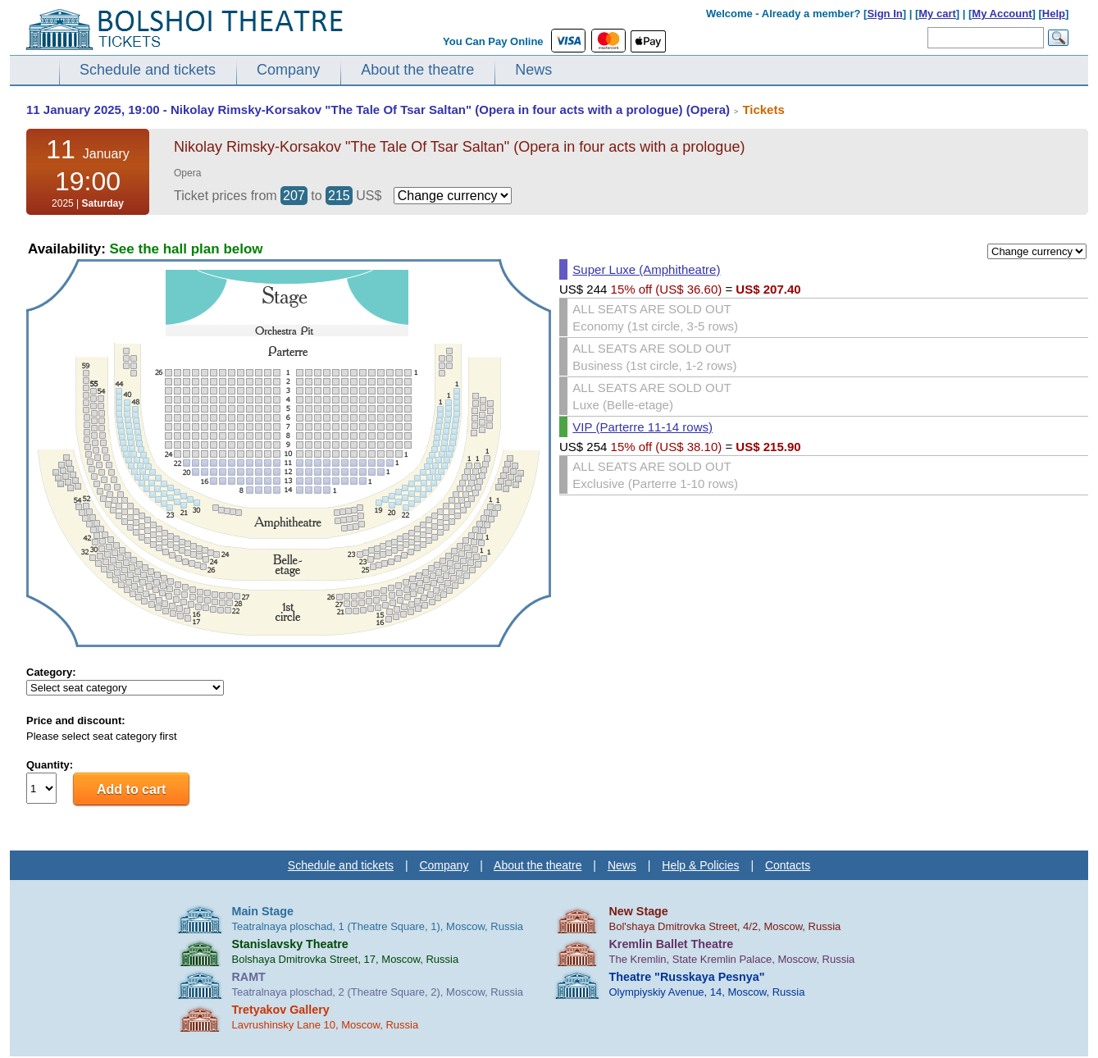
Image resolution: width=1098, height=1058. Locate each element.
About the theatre (417, 70)
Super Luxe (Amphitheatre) (646, 269)
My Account (1002, 13)
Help (1053, 13)
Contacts (787, 865)
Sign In (884, 13)
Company (288, 70)
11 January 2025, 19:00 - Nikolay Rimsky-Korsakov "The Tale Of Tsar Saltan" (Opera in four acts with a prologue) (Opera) (378, 109)
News (533, 70)
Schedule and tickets (148, 70)
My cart (937, 13)
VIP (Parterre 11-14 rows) (642, 427)
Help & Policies (700, 865)
